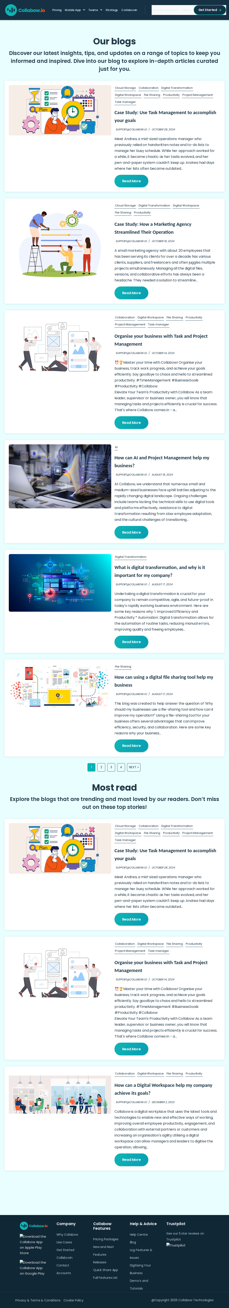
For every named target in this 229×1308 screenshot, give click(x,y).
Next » (134, 768)
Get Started (209, 10)
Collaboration (148, 88)
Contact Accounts (164, 10)
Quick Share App (105, 1270)
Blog (133, 1242)
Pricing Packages (105, 1239)
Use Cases (64, 1242)
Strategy (112, 10)
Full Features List (105, 1277)
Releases (99, 1262)
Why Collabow (67, 1234)
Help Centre (139, 1234)
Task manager (125, 102)
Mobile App (73, 10)
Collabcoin (130, 10)
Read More (131, 181)
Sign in (185, 10)
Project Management (197, 95)
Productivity (171, 95)
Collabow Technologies (196, 1300)
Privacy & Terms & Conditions (37, 1300)
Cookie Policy (75, 1300)
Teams (93, 10)
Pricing (57, 10)
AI (116, 448)
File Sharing (152, 95)
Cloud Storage (125, 88)
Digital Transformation (177, 88)
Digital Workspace (128, 95)
